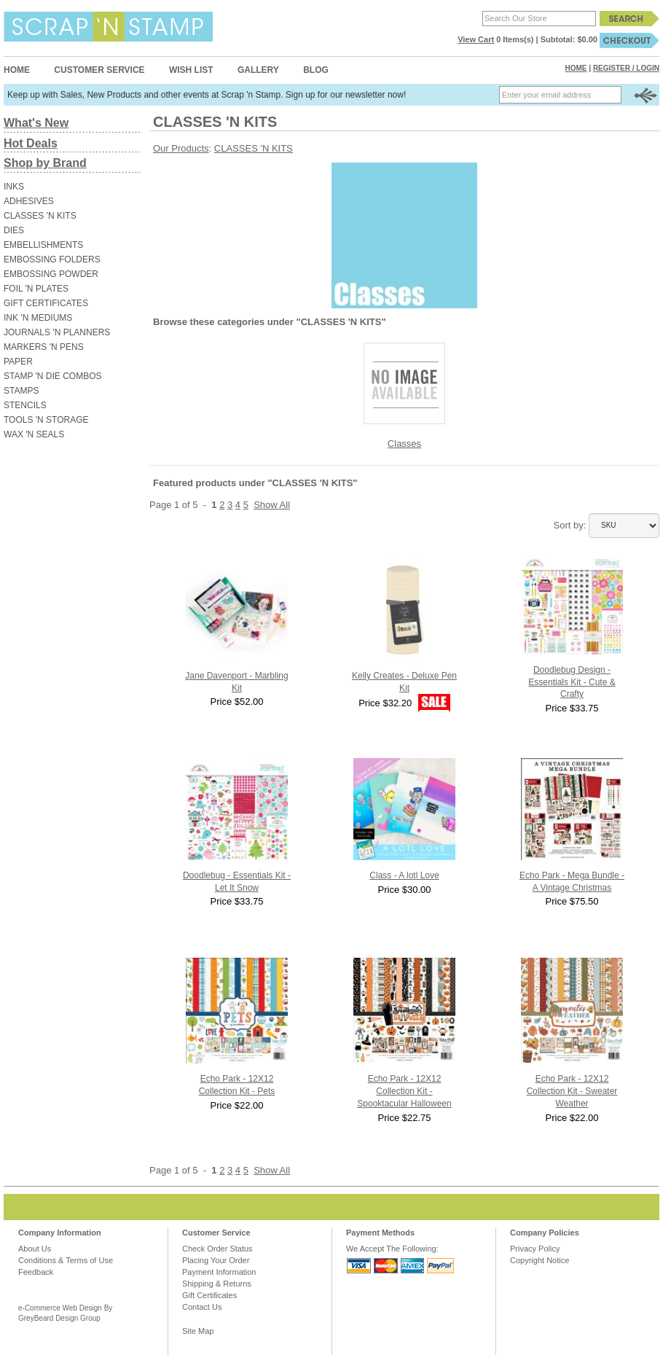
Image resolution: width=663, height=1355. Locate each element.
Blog (316, 70)
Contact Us (201, 1307)
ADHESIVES (29, 201)
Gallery (258, 70)
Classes (404, 443)
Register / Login (626, 68)
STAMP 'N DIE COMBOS (53, 376)
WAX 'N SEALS (34, 434)
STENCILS (25, 405)
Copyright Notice (539, 1260)
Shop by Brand (45, 163)
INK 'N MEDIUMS (38, 318)
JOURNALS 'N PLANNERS (57, 332)
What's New (36, 123)
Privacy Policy (535, 1248)
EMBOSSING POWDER (51, 274)
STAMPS (21, 391)
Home (17, 70)
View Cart (476, 39)
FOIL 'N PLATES (36, 289)
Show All (272, 504)
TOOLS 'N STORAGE (46, 420)
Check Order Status (217, 1248)
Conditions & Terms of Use (65, 1260)
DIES (14, 230)
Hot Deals (31, 143)
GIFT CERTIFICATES (46, 303)
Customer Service (99, 70)
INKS (14, 186)
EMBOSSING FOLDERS (52, 259)
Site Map (197, 1331)
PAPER (18, 361)
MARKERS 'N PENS (44, 347)
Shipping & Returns (216, 1283)
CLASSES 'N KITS (40, 216)
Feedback (35, 1272)
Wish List (191, 70)
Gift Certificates (209, 1295)
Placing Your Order (215, 1260)
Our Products (181, 148)
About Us (34, 1248)
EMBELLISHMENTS (43, 245)
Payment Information (219, 1272)
